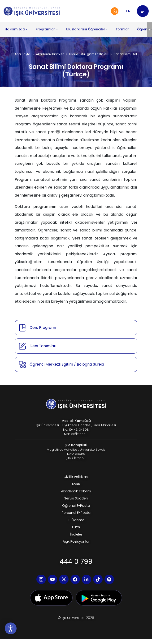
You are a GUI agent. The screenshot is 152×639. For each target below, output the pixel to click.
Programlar (45, 29)
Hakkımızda (15, 29)
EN (128, 11)
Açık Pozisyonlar (76, 541)
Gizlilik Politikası (76, 476)
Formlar (122, 29)
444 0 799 (76, 561)
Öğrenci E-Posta (76, 505)
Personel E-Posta (76, 512)
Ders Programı (43, 327)
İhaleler (76, 534)
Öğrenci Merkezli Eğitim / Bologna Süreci (67, 364)
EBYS (76, 527)
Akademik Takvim (76, 491)
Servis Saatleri (76, 498)
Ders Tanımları (43, 345)
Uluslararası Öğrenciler (85, 29)
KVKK (76, 484)
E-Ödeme (76, 520)
